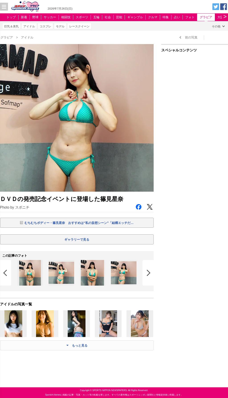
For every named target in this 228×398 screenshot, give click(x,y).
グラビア (206, 17)
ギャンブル (135, 17)
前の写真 (191, 37)
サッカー (50, 17)
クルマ (152, 17)
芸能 (119, 17)
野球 (35, 17)
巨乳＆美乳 (11, 26)
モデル (60, 26)
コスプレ (45, 26)
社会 (108, 17)
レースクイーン (79, 26)
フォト (190, 17)
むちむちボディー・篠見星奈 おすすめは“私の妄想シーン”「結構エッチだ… (79, 223)
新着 (24, 17)
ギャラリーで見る (76, 239)
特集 (166, 17)
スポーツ (82, 17)
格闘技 (66, 17)
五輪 (96, 17)
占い (177, 17)
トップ (11, 17)
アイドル (29, 26)
